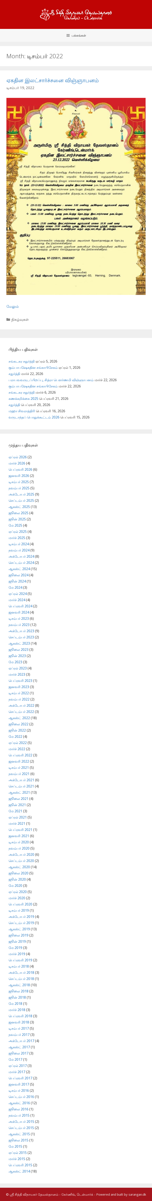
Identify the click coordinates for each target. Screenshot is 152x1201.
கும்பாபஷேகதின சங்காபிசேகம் (33, 367)
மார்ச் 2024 (17, 600)
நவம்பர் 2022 (19, 699)
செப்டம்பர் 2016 (21, 1096)
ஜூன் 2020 (17, 879)
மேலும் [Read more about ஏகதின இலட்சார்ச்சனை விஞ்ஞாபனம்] (12, 306)
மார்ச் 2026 (17, 463)
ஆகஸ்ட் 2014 (19, 1171)
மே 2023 (15, 662)
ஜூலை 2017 (18, 1053)
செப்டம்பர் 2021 (21, 786)
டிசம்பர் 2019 (19, 910)
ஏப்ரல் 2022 (18, 742)
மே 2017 (15, 1059)
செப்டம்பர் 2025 (21, 500)
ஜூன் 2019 (17, 941)
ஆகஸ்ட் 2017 (19, 1047)
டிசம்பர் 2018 (19, 966)
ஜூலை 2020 (18, 873)
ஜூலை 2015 (18, 1140)
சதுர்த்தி (14, 373)
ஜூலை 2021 (18, 798)
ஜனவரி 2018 (19, 1022)
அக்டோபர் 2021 (21, 780)
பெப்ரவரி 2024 (20, 606)
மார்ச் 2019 (17, 954)
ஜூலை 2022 (18, 724)
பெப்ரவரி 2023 (20, 680)
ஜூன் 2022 (17, 730)
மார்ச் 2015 (17, 1158)
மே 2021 (15, 811)
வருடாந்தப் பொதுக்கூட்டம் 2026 (34, 417)
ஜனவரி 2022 (19, 761)
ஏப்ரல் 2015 (18, 1152)
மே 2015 (15, 1146)
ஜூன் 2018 (17, 997)
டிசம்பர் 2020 (19, 842)
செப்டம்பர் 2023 (21, 637)
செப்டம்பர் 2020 (21, 860)
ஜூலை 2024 (18, 575)
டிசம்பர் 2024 (19, 544)
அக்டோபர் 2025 (21, 494)
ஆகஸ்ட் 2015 (19, 1134)
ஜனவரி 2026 (19, 475)
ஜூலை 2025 (18, 513)
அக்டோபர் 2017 (21, 1040)
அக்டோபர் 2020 (21, 854)
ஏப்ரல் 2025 (18, 531)
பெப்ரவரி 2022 (20, 755)
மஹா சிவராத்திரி (22, 411)
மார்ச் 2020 (17, 898)
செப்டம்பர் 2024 (21, 562)
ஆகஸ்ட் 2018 (19, 985)
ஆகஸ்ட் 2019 (19, 929)
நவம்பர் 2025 (19, 488)
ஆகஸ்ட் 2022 (19, 718)
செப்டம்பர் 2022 (21, 711)
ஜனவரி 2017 (19, 1084)
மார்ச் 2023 (17, 674)
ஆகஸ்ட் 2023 (19, 643)
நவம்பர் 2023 (19, 624)
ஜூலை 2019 (18, 935)
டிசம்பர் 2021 (19, 767)
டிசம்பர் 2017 (19, 1028)
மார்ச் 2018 (17, 1009)
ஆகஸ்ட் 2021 (19, 792)
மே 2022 (15, 736)
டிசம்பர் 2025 (19, 482)
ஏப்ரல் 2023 (18, 668)
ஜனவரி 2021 (19, 836)
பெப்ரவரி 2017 (20, 1078)
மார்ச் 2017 (17, 1072)
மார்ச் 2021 (17, 823)
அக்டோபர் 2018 (21, 972)
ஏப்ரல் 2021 (18, 817)
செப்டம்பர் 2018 (21, 978)
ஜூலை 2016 (18, 1109)
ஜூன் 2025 (17, 519)
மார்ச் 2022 (17, 749)
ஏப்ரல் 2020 (18, 891)
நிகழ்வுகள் (20, 319)
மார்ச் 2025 (17, 537)
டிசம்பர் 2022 (19, 693)
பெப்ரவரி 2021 (20, 829)
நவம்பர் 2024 (19, 550)
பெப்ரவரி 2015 (20, 1165)
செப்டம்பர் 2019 (21, 922)
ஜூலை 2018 (18, 991)
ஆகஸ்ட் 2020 (19, 867)
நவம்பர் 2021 (19, 773)
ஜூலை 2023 (18, 649)
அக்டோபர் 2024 (21, 556)
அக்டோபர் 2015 (21, 1121)
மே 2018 (15, 1003)
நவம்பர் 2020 (19, 848)
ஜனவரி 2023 (19, 686)
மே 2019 (15, 947)
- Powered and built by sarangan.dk (120, 1194)
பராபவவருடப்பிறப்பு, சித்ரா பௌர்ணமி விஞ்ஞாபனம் (51, 380)
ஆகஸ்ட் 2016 (19, 1103)
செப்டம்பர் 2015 (21, 1127)
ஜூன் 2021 (17, 804)
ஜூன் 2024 (17, 581)
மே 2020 (15, 885)
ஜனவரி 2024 (19, 612)
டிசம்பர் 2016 (19, 1090)
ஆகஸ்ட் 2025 (19, 506)
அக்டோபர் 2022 (21, 705)
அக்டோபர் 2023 (21, 631)
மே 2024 (15, 587)
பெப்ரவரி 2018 (20, 1016)
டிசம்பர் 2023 (19, 618)
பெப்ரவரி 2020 (20, 904)
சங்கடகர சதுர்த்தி (22, 361)
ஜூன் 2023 (17, 655)
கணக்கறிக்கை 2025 (23, 398)
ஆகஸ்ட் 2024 (19, 568)
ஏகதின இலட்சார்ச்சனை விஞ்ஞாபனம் (52, 80)
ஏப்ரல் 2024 (18, 593)
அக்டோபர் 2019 (21, 916)
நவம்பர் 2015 (19, 1115)
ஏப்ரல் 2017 (18, 1065)
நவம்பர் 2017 (19, 1034)
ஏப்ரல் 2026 (18, 457)
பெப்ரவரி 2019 (20, 960)
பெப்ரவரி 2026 (20, 469)
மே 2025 (15, 525)
